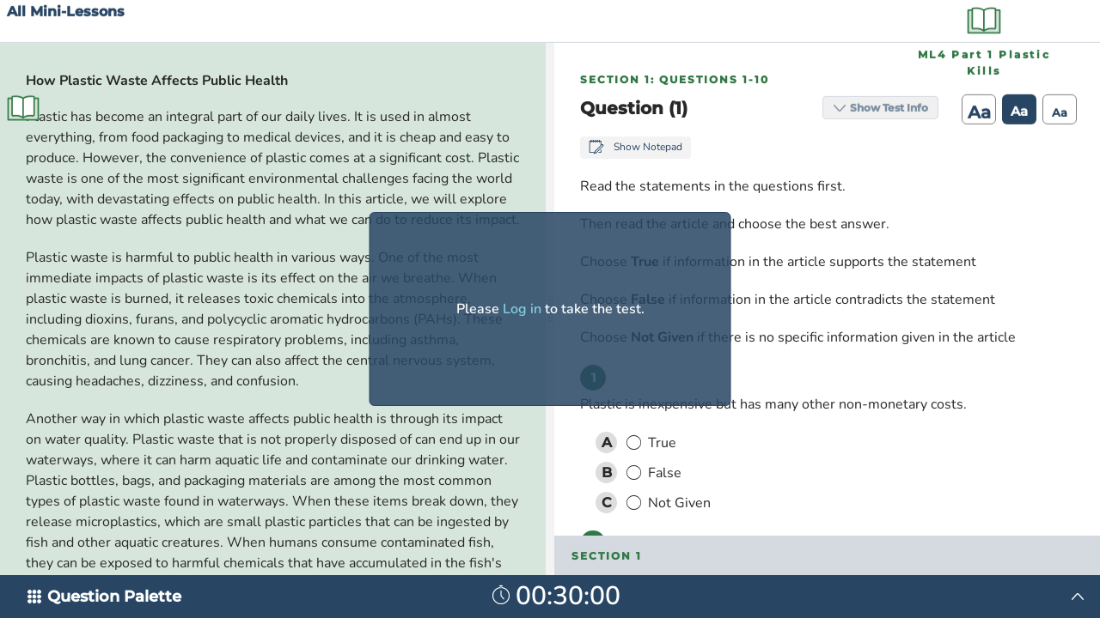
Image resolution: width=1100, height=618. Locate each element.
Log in (522, 309)
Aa (973, 25)
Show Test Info (883, 20)
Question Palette (114, 596)
